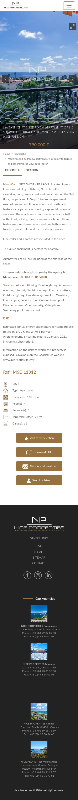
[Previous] (5, 78)
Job (39, 546)
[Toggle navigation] (69, 5)
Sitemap (39, 557)
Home (6, 153)
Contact (39, 563)
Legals (39, 552)
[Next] (72, 78)
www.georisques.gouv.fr (19, 359)
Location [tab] (31, 170)
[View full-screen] (72, 26)
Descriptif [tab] (12, 170)
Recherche (20, 153)
